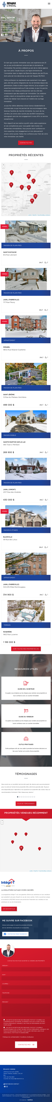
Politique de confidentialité (11, 1037)
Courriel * (5, 983)
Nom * (4, 974)
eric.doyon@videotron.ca (9, 32)
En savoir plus (9, 909)
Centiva (30, 1099)
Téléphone (5, 993)
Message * (5, 1002)
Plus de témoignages (26, 803)
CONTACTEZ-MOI (26, 143)
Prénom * (5, 965)
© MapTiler (34, 215)
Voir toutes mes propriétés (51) (26, 649)
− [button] (3, 167)
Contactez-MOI (26, 1044)
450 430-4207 (7, 30)
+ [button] (3, 165)
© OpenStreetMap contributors (43, 215)
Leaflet (29, 215)
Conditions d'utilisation (27, 1037)
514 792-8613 (7, 27)
